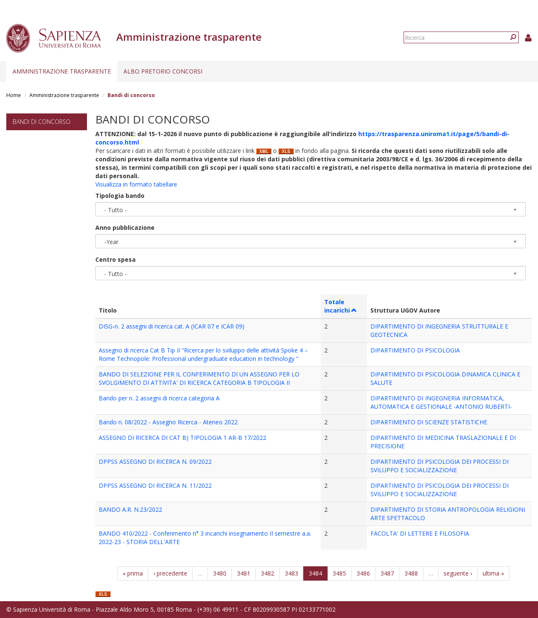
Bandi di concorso (42, 122)
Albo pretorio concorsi (162, 71)
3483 (291, 573)
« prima (133, 573)
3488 (411, 573)
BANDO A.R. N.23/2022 (130, 509)
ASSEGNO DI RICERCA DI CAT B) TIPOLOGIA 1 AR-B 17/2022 (182, 438)
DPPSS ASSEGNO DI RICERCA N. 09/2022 (155, 461)
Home (13, 95)
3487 (387, 573)
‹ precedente (170, 573)
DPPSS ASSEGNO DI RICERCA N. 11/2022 (155, 485)
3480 (219, 573)
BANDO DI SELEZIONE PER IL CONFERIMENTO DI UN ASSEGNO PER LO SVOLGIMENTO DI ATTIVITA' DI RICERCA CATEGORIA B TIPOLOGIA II (199, 378)
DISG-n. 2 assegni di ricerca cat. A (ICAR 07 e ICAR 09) (171, 326)
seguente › (458, 573)
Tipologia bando (119, 196)
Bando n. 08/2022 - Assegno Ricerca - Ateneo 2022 (168, 422)
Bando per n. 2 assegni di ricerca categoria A (159, 398)
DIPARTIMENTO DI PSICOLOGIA (415, 350)
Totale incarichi (340, 306)
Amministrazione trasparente (62, 71)
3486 (363, 573)
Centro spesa (115, 259)
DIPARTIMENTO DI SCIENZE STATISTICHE (428, 422)
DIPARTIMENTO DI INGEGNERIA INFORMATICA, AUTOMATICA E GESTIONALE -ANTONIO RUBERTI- (441, 402)
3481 (243, 573)
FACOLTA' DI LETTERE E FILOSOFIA (419, 533)
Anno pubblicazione (125, 227)
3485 (339, 573)
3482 (267, 573)
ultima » (493, 573)
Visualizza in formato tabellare (136, 184)
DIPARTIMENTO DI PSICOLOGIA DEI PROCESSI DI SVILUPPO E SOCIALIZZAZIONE (439, 466)
